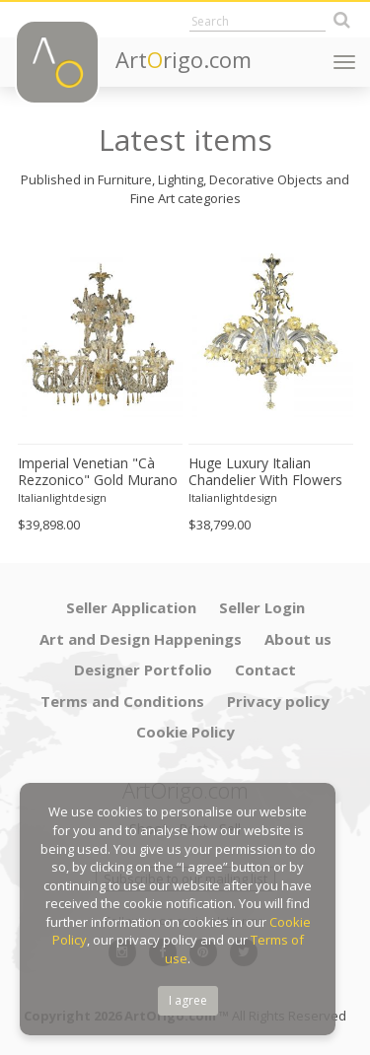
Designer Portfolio (143, 669)
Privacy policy (278, 701)
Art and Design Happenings (140, 639)
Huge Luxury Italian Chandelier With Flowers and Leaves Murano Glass (265, 472)
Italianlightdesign (62, 497)
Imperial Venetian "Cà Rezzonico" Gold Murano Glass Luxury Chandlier (98, 472)
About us (298, 639)
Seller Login (262, 607)
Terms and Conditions (122, 701)
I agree (188, 1000)
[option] (100, 385)
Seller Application (131, 607)
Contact (265, 669)
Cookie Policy (185, 731)
